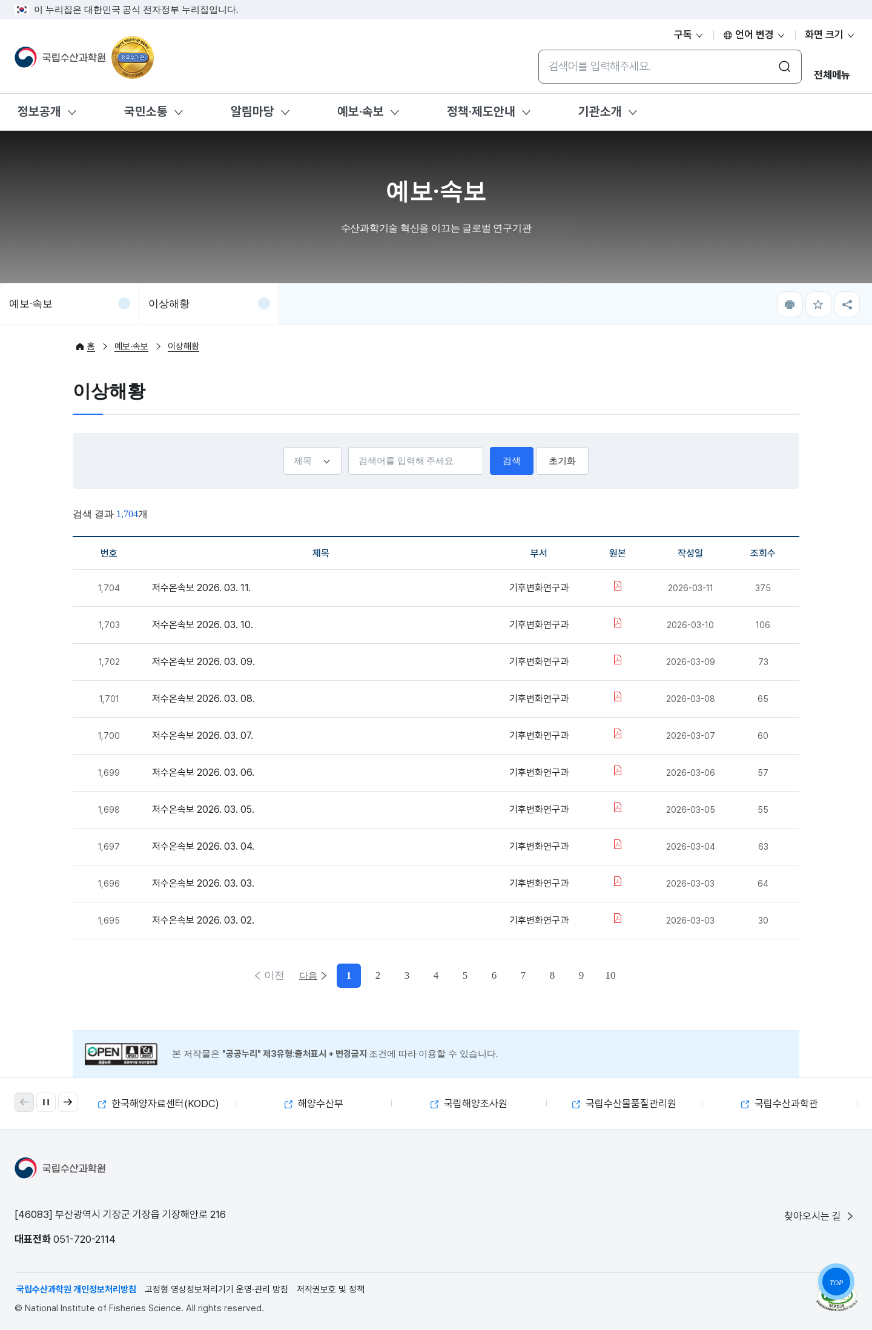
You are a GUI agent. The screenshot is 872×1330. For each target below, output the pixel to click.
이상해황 (169, 303)
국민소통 (146, 111)
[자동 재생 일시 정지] (46, 1102)
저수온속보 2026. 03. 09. (203, 661)
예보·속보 (360, 111)
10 (567, 975)
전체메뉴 (832, 75)
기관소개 (600, 111)
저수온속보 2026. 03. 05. (203, 809)
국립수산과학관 (779, 1103)
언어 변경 (754, 34)
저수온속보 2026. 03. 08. (203, 698)
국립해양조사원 (469, 1103)
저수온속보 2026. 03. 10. (202, 624)
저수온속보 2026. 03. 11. (201, 588)
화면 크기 (830, 34)
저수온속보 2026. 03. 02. (203, 920)
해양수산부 (314, 1103)
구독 (689, 34)
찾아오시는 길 (820, 1216)
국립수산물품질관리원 (624, 1103)
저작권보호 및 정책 (331, 1289)
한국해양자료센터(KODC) (158, 1103)
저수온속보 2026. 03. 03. (203, 883)
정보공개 (39, 111)
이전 (273, 975)
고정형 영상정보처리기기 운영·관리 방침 (216, 1289)
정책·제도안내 (481, 111)
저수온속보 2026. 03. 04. (203, 846)
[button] (68, 1102)
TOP (836, 1283)
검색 (512, 461)
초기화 (562, 461)
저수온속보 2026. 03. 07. (202, 735)
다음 (599, 975)
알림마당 (252, 111)
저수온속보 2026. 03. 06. (203, 772)
